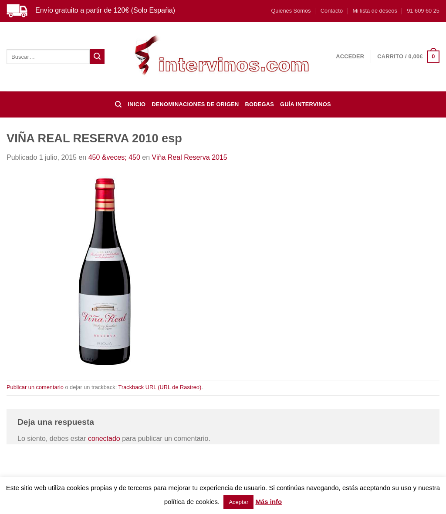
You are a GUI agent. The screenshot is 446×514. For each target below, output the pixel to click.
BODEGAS (259, 104)
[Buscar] (118, 104)
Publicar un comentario (35, 387)
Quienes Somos (291, 10)
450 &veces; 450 (114, 157)
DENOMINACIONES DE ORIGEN (195, 104)
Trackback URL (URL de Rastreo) (160, 387)
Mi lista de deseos (374, 10)
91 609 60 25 (423, 10)
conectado (104, 438)
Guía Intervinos (305, 104)
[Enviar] (97, 56)
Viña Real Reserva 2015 (189, 157)
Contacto (332, 10)
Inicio (137, 104)
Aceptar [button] (238, 502)
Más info (268, 501)
